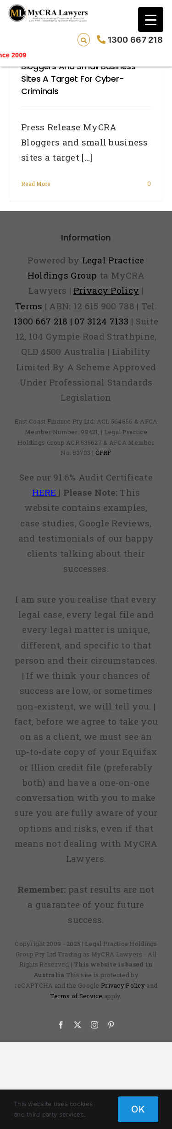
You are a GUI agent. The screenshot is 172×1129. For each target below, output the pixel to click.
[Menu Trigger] (150, 19)
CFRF (103, 452)
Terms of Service (76, 996)
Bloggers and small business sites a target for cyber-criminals (78, 79)
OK (138, 1109)
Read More (35, 183)
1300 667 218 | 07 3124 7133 (71, 321)
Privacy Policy (123, 985)
